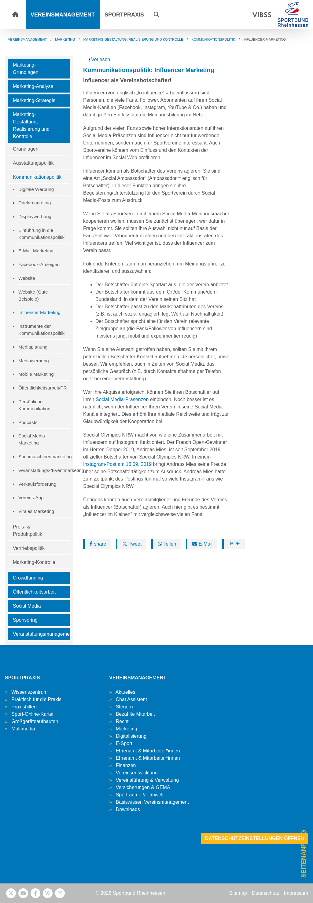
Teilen (167, 544)
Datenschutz (265, 893)
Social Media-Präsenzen (122, 399)
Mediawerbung (33, 360)
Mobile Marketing (36, 374)
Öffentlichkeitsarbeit (34, 591)
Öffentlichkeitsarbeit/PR (42, 387)
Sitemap (238, 893)
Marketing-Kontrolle (34, 562)
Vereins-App (31, 497)
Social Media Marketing (31, 439)
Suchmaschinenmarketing (44, 456)
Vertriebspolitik (29, 548)
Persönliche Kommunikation (34, 405)
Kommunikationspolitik (37, 177)
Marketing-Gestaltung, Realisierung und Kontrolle (31, 125)
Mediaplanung (32, 346)
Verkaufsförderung (37, 484)
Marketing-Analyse (33, 86)
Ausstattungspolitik (33, 163)
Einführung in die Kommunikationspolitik (41, 234)
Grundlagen (26, 149)
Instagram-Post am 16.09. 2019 (117, 464)
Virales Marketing (36, 511)
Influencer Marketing (39, 312)
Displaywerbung (34, 216)
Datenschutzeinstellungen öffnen (254, 838)
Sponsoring (25, 620)
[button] (156, 14)
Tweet (132, 544)
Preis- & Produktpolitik (27, 530)
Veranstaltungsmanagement (41, 634)
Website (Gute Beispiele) (33, 295)
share (98, 544)
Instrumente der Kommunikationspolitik (41, 330)
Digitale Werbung (36, 189)
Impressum (296, 893)
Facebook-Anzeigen (39, 264)
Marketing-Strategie (34, 100)
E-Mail (202, 544)
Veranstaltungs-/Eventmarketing (44, 470)
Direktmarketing (34, 202)
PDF (234, 543)
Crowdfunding (28, 577)
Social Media (27, 606)
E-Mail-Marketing (35, 250)
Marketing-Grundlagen (26, 68)
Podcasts (27, 422)
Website (26, 278)
